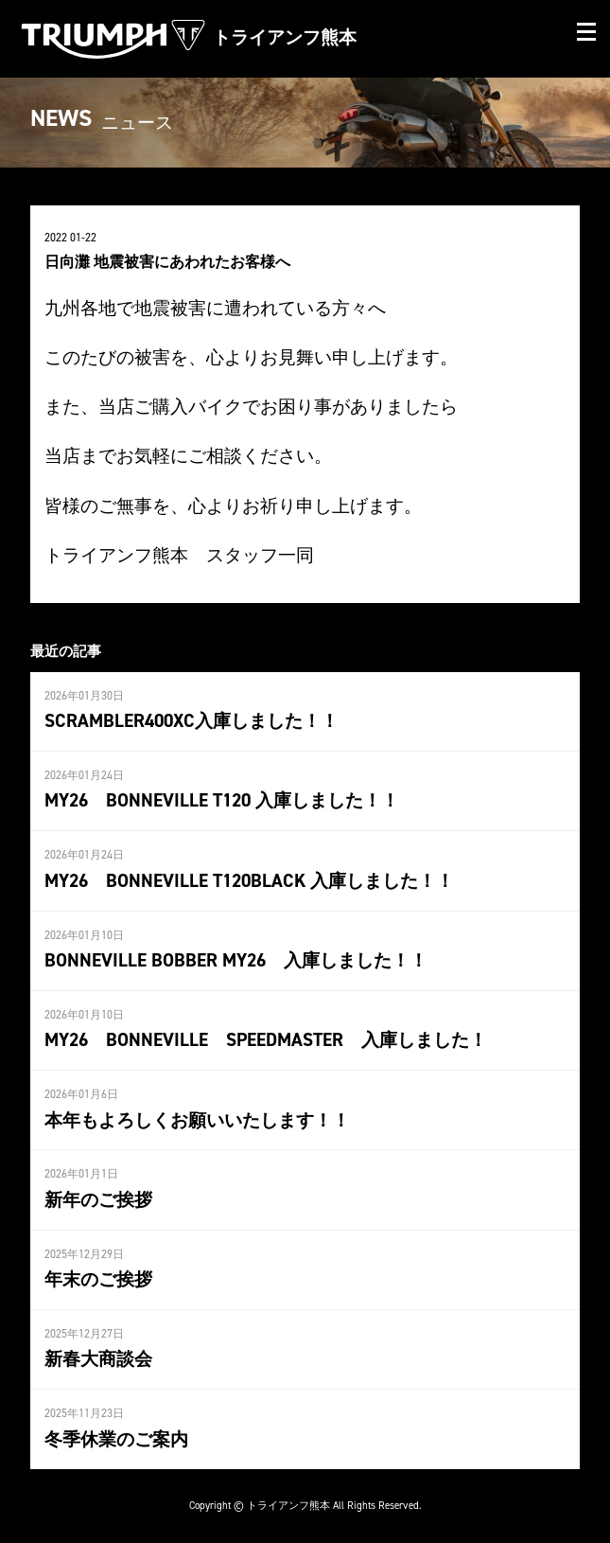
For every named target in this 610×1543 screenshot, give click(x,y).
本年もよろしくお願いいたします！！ (197, 1120)
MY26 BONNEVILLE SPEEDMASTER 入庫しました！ (274, 1039)
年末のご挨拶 (98, 1279)
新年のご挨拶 (98, 1199)
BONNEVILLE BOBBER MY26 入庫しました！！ (235, 960)
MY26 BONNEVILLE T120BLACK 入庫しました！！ (249, 880)
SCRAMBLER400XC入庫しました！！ (191, 720)
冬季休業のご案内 (116, 1439)
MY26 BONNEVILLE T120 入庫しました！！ (221, 800)
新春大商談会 (98, 1358)
